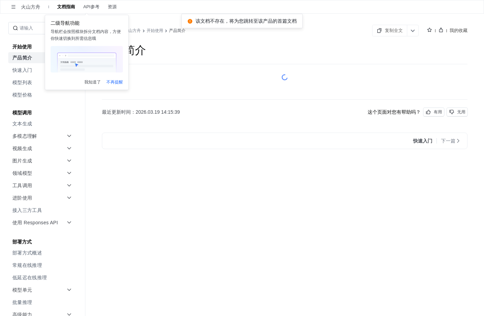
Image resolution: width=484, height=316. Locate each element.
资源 (112, 7)
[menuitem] (43, 57)
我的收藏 (458, 30)
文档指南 (66, 7)
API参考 (91, 7)
